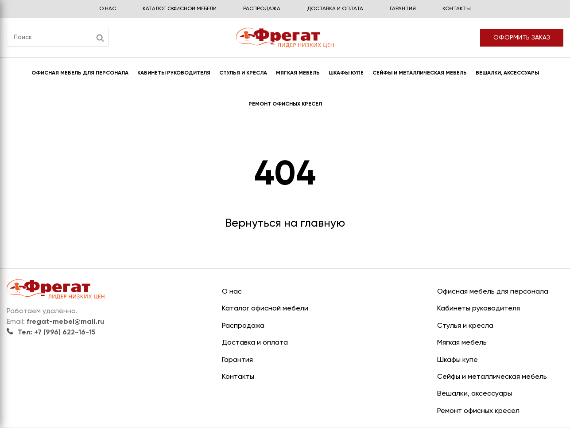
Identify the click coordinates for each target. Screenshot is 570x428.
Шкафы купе (346, 73)
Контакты (456, 9)
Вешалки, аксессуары (507, 73)
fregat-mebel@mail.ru (65, 322)
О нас (107, 9)
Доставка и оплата (335, 9)
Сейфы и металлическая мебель (419, 73)
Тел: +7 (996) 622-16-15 (51, 332)
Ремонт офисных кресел (285, 104)
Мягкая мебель (298, 73)
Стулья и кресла (243, 73)
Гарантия (403, 9)
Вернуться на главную (285, 223)
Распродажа (261, 9)
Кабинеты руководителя (173, 73)
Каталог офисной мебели (180, 9)
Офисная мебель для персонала (79, 73)
